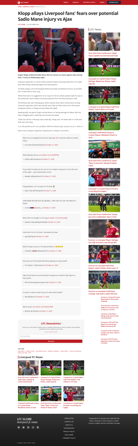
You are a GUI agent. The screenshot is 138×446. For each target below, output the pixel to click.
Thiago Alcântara (75, 351)
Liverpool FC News (28, 6)
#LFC (57, 138)
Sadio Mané (64, 351)
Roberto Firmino (53, 351)
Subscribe (51, 341)
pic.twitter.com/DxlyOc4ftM (43, 307)
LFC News (95, 29)
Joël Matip (21, 351)
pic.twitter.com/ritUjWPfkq (49, 155)
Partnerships (69, 428)
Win (29, 353)
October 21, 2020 (51, 145)
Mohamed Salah (41, 351)
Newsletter (69, 418)
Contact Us (69, 422)
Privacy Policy (69, 431)
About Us (69, 425)
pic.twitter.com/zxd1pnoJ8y (57, 218)
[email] (51, 336)
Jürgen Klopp (30, 351)
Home (19, 6)
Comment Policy (69, 438)
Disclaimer (69, 435)
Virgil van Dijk (22, 353)
